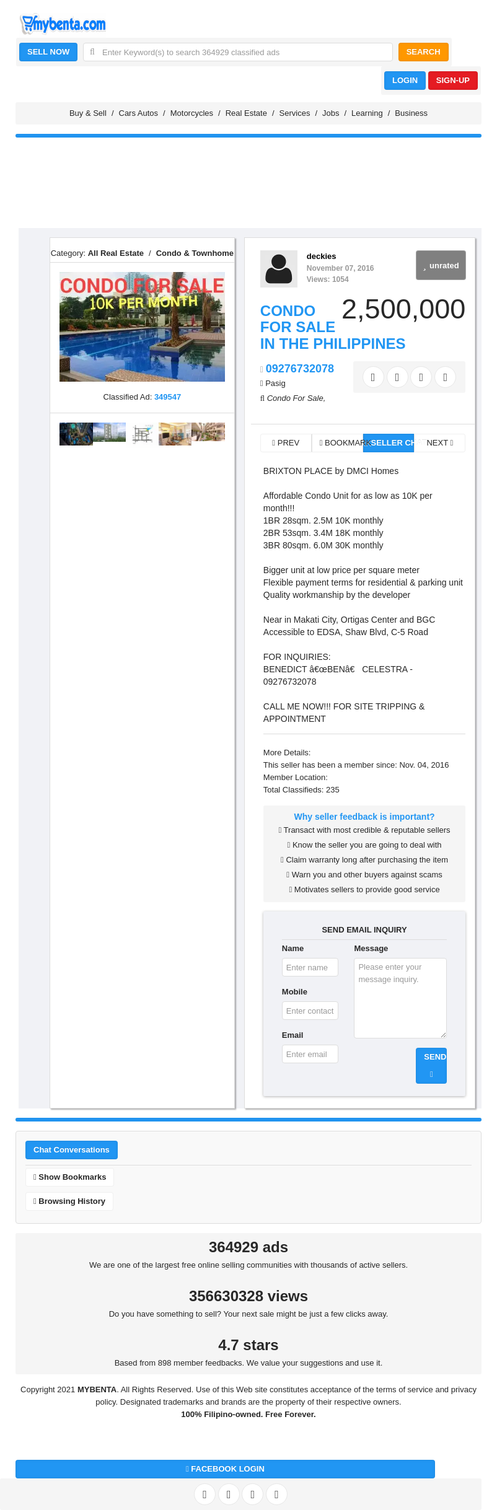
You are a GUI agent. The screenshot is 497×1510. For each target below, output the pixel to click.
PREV (285, 442)
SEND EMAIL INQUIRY (364, 929)
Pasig (275, 383)
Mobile (294, 991)
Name (293, 948)
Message (371, 948)
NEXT (439, 442)
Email (293, 1035)
